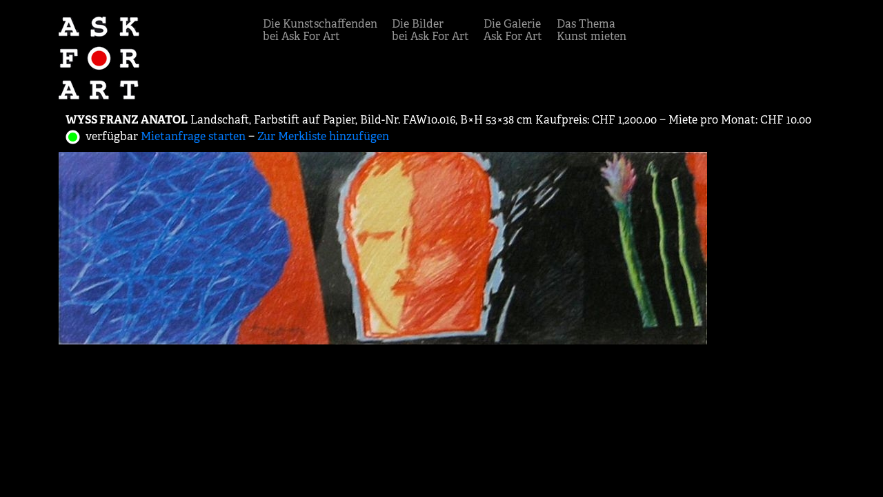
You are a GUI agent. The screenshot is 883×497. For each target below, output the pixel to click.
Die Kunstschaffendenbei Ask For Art (320, 30)
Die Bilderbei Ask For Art (430, 30)
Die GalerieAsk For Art (513, 30)
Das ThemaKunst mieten (591, 30)
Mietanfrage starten (193, 136)
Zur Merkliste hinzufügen (323, 136)
